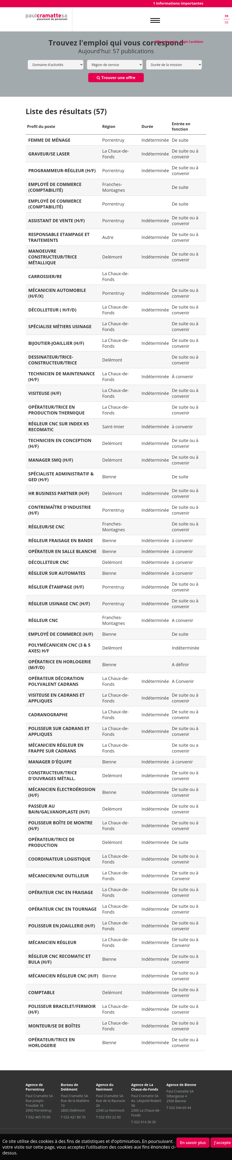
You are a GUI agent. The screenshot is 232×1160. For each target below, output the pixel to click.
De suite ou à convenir (185, 154)
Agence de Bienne (181, 1084)
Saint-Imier (113, 426)
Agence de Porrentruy (35, 1087)
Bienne (109, 477)
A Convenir (183, 681)
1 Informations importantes (178, 3)
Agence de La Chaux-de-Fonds (144, 1087)
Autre (107, 237)
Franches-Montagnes (113, 187)
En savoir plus (193, 1142)
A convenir (182, 620)
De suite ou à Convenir (185, 875)
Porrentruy (113, 140)
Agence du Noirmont (104, 1087)
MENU (155, 20)
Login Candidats (191, 42)
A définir (180, 664)
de (226, 22)
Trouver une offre (116, 77)
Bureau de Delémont (69, 1087)
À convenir (182, 376)
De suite (180, 140)
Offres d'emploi (166, 42)
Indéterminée (155, 140)
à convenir (182, 426)
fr (226, 16)
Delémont (112, 257)
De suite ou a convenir (185, 748)
